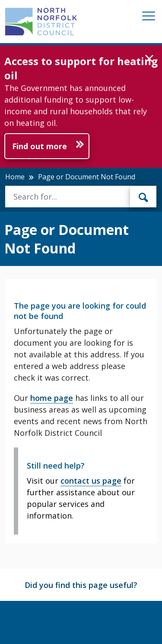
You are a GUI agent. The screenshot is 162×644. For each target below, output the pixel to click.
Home (15, 176)
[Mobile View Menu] (149, 17)
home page (51, 398)
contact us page (90, 480)
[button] (149, 59)
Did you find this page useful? (81, 585)
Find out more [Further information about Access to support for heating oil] (39, 146)
